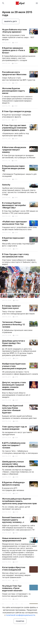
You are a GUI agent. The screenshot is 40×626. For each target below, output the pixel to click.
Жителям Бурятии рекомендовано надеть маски (13, 90)
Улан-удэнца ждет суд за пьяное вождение (14, 427)
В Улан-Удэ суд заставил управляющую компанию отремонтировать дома (14, 127)
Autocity (6, 185)
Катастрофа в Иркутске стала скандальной (13, 568)
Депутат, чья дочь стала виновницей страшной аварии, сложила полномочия (14, 386)
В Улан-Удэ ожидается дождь (16, 111)
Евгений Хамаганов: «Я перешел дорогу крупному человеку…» (13, 519)
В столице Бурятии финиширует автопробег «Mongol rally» (14, 205)
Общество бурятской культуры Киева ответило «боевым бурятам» (12, 409)
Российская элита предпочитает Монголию (14, 73)
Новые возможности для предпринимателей (14, 539)
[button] (10, 295)
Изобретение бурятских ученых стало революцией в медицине (14, 366)
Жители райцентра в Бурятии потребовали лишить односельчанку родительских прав (19, 501)
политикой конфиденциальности (20, 615)
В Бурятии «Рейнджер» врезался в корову (13, 483)
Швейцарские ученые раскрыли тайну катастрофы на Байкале (13, 463)
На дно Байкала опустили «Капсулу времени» (14, 30)
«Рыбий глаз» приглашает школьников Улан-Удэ (14, 222)
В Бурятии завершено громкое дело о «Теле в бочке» (13, 50)
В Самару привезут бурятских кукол (11, 307)
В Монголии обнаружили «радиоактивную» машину (14, 149)
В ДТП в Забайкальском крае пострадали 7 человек (13, 445)
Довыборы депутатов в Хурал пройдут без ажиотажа (13, 343)
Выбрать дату (10, 21)
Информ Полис (20, 3)
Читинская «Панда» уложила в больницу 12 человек (13, 324)
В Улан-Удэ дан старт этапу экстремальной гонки (15, 255)
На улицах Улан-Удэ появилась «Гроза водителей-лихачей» (12, 588)
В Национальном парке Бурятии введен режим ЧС (13, 168)
